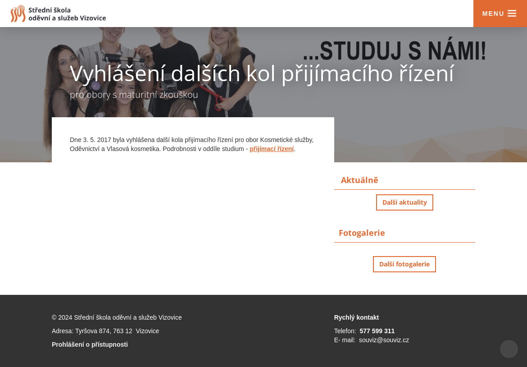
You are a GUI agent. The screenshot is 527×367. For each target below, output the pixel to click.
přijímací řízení (272, 148)
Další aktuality (404, 202)
